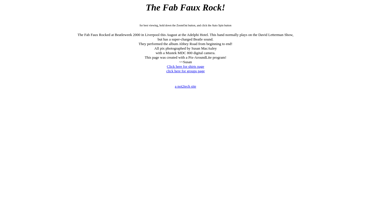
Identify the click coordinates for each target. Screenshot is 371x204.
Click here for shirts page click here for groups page (185, 68)
